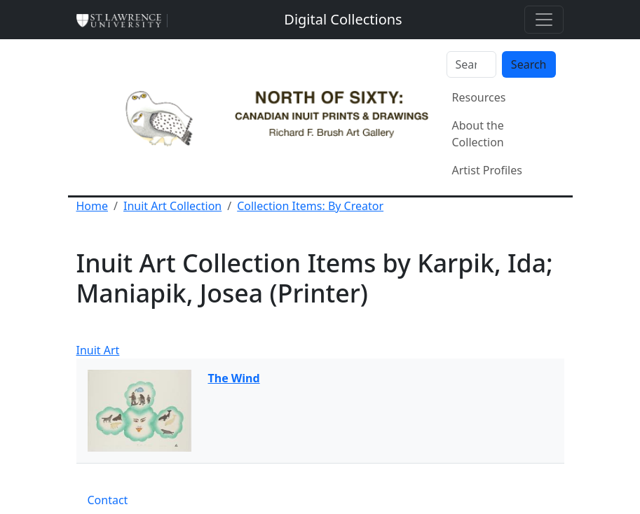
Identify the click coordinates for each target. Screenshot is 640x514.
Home (92, 206)
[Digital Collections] (343, 20)
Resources (479, 97)
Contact (108, 500)
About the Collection (478, 134)
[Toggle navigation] (544, 20)
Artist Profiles (487, 170)
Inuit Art (98, 350)
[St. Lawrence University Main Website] (124, 19)
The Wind (234, 378)
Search (529, 64)
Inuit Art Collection (172, 206)
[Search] (471, 64)
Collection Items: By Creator (310, 206)
